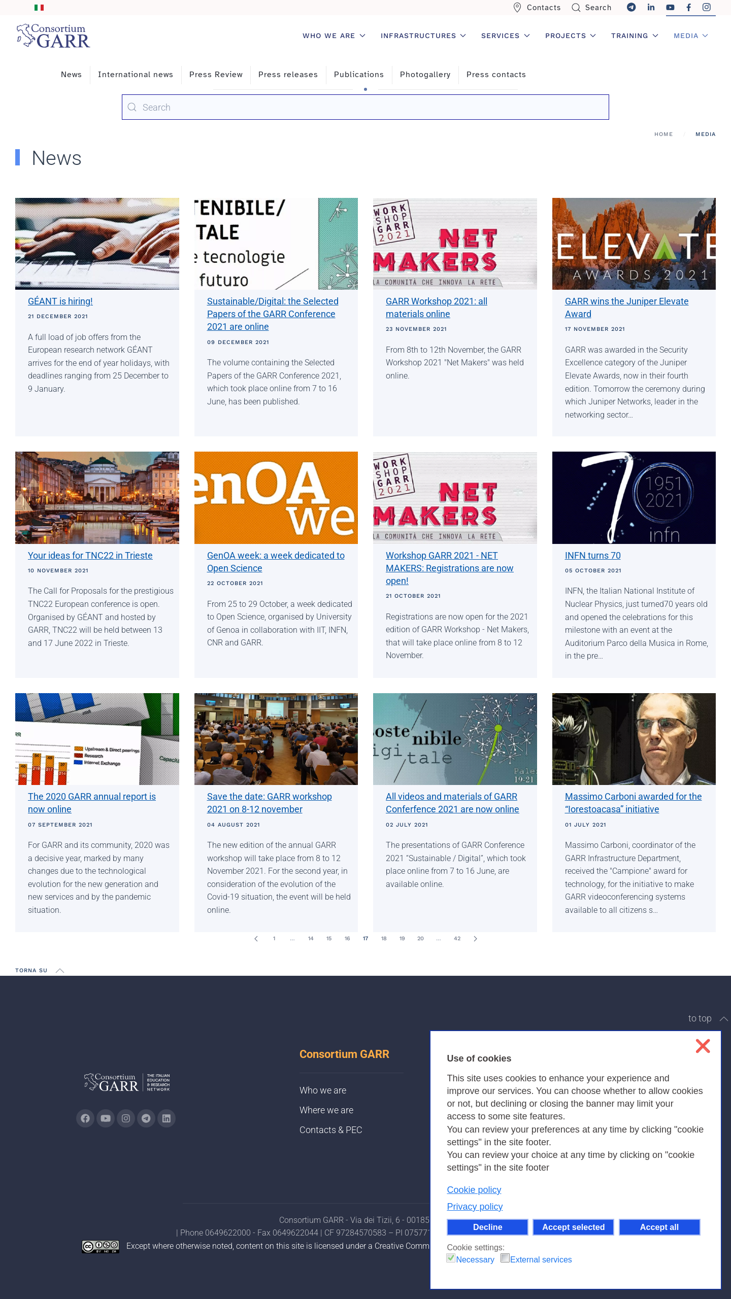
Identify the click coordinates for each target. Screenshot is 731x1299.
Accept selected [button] (573, 1227)
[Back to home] (53, 35)
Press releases (288, 75)
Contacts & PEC (331, 1129)
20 (420, 938)
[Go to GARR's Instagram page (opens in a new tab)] (85, 1118)
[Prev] (255, 938)
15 (328, 938)
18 (384, 938)
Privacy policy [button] (475, 1207)
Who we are (323, 1090)
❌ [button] (703, 1046)
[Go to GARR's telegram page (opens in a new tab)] (146, 1118)
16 (347, 938)
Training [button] (634, 35)
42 (457, 938)
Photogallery (425, 75)
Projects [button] (570, 35)
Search (591, 8)
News (71, 75)
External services (541, 1259)
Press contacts (496, 75)
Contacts (536, 8)
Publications (359, 75)
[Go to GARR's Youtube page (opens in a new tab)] (105, 1118)
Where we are (326, 1110)
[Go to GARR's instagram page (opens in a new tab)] (126, 1118)
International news (136, 75)
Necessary (475, 1259)
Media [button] (691, 35)
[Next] (475, 938)
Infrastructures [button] (424, 35)
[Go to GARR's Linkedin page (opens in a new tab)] (166, 1118)
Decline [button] (488, 1227)
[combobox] (365, 107)
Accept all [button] (659, 1227)
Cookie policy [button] (474, 1190)
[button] (60, 971)
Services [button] (505, 35)
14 (311, 938)
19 (402, 938)
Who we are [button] (334, 35)
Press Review (216, 75)
